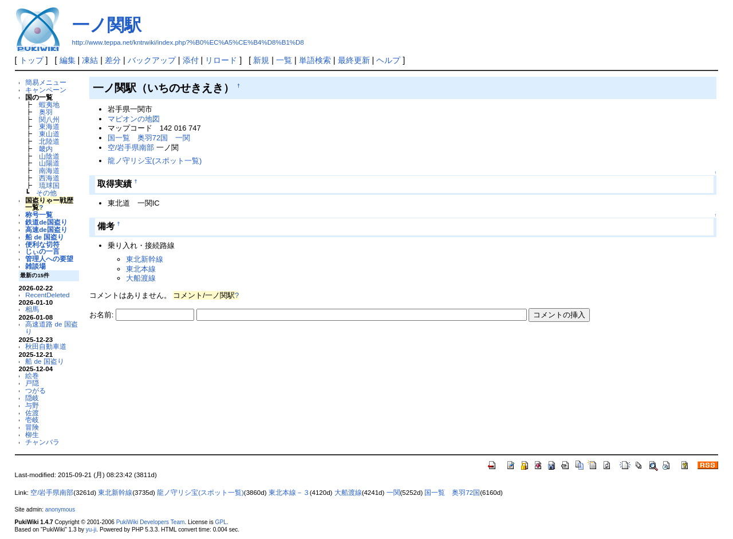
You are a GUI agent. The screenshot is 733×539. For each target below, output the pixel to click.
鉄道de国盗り (46, 222)
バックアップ (152, 60)
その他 (46, 192)
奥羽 (46, 112)
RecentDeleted (47, 294)
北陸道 (49, 141)
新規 (261, 60)
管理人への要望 (49, 258)
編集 (68, 60)
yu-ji (91, 529)
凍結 (90, 60)
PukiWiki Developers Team (150, 522)
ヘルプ (388, 60)
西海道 (49, 178)
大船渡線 (141, 278)
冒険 (32, 427)
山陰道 (49, 156)
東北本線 (141, 269)
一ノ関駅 (106, 24)
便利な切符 (42, 244)
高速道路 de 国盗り (51, 327)
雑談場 (35, 266)
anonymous (60, 509)
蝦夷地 (49, 104)
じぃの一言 (42, 251)
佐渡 (32, 412)
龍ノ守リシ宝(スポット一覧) (155, 160)
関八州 (49, 119)
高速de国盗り (46, 229)
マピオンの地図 (134, 119)
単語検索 (315, 60)
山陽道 (49, 163)
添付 (191, 60)
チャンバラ (42, 442)
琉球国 (49, 185)
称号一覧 (39, 214)
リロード (221, 60)
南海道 (49, 170)
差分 (113, 60)
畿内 (46, 148)
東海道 (49, 126)
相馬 (32, 309)
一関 (182, 137)
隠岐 (32, 398)
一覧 (284, 60)
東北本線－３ (289, 492)
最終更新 (354, 60)
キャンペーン (45, 89)
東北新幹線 (144, 259)
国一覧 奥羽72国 (138, 137)
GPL (221, 522)
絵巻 (32, 375)
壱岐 (32, 419)
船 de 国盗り (44, 237)
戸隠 (32, 383)
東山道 (49, 133)
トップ (31, 60)
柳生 (32, 434)
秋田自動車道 (45, 346)
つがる (35, 390)
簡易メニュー (45, 82)
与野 (32, 405)
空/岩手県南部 (131, 147)
